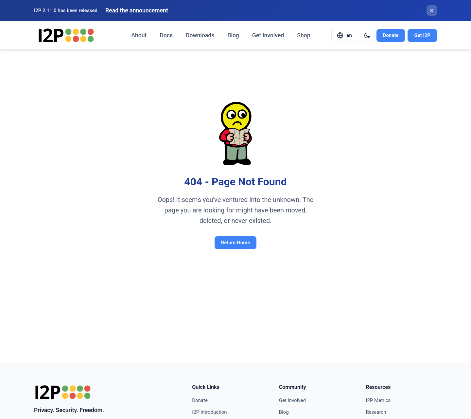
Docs (166, 35)
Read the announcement (136, 10)
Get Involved (268, 35)
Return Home (235, 243)
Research (376, 412)
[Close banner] (432, 10)
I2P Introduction (209, 412)
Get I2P (422, 35)
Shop (303, 35)
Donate (391, 35)
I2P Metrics (378, 400)
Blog (233, 35)
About (139, 35)
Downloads (200, 35)
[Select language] (344, 35)
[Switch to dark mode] (367, 35)
